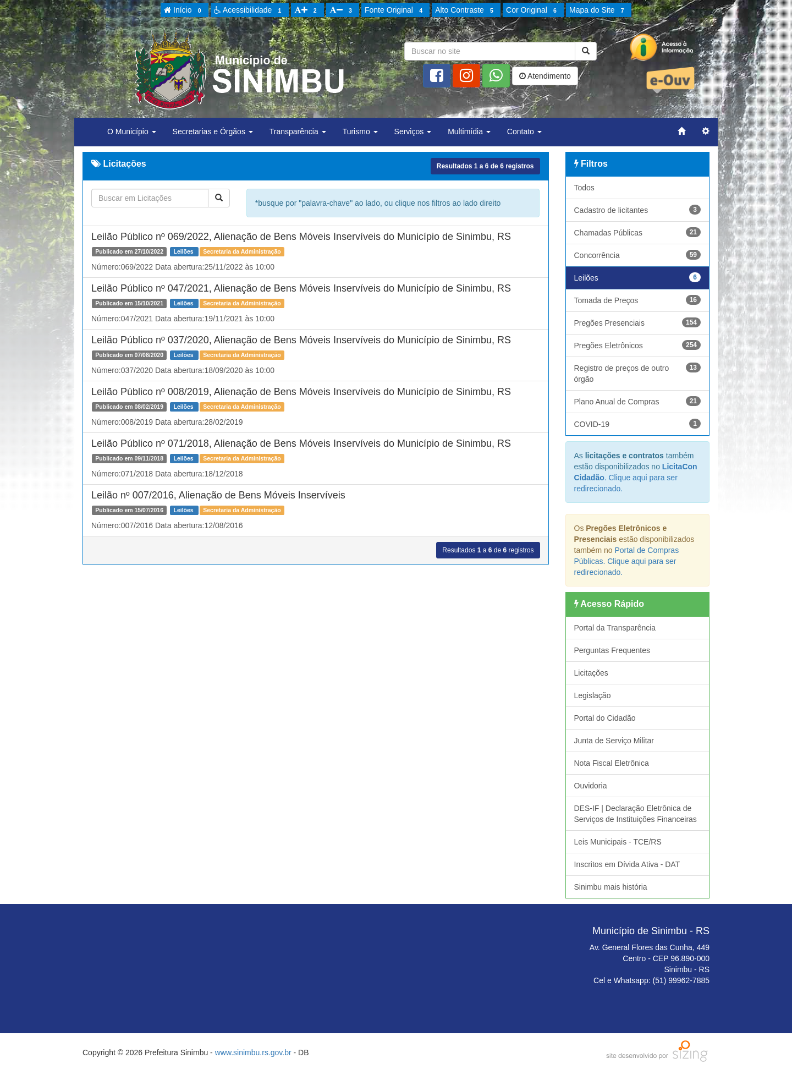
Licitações (591, 672)
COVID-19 (637, 424)
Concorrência (637, 255)
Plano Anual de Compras (637, 401)
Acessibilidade (249, 10)
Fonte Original (395, 10)
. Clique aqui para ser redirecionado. (635, 477)
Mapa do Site (598, 10)
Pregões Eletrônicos (637, 345)
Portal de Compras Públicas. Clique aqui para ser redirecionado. (626, 561)
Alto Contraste (466, 10)
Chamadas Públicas (637, 232)
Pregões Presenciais (637, 322)
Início (184, 10)
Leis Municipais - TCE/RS (618, 841)
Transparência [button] (298, 131)
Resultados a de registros (485, 166)
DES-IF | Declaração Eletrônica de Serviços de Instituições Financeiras (635, 814)
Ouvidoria (590, 785)
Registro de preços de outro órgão (637, 373)
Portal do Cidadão (605, 718)
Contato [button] (524, 131)
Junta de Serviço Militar (614, 740)
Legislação (592, 695)
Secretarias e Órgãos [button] (213, 131)
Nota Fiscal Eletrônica (611, 763)
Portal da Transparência (615, 627)
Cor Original (533, 10)
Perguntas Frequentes (612, 650)
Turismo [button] (360, 131)
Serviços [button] (413, 131)
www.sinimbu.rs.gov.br (253, 1052)
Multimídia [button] (469, 131)
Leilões (637, 277)
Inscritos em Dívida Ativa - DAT (627, 864)
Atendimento (545, 76)
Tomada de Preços (637, 300)
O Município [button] (131, 131)
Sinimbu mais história (610, 886)
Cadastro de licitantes (637, 210)
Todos (584, 187)
